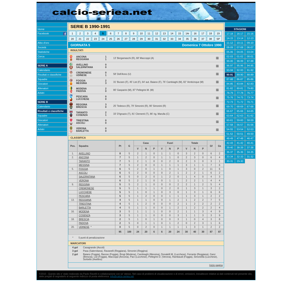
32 (164, 39)
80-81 (240, 88)
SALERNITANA (87, 176)
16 (195, 33)
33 (171, 39)
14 (171, 33)
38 (210, 39)
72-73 (230, 102)
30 (149, 39)
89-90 (240, 74)
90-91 (230, 74)
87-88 (230, 79)
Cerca (41, 56)
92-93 (240, 70)
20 (72, 39)
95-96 (240, 65)
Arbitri (41, 92)
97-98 (250, 61)
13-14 (240, 38)
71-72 (240, 102)
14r (187, 33)
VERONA (84, 180)
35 (187, 39)
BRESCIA (84, 219)
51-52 (230, 133)
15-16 (250, 33)
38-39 (240, 147)
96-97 (230, 65)
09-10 (250, 42)
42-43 (230, 143)
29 (141, 39)
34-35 (250, 152)
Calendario (44, 70)
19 (218, 33)
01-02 (240, 56)
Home (41, 29)
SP (218, 39)
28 (133, 39)
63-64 (230, 115)
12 (156, 33)
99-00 (230, 61)
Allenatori (43, 88)
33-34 (230, 156)
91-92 (250, 70)
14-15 (230, 38)
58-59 (250, 120)
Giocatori (43, 83)
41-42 (240, 143)
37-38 (250, 147)
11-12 (230, 42)
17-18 (230, 33)
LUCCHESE (85, 192)
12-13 (250, 38)
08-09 (230, 47)
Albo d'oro (43, 42)
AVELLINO (84, 153)
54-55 (230, 129)
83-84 (240, 83)
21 (80, 39)
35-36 (240, 152)
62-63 (240, 115)
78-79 (230, 92)
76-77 (250, 92)
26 (118, 39)
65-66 (240, 111)
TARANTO (84, 161)
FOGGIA (83, 169)
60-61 (230, 120)
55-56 (250, 124)
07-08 (240, 47)
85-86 (250, 79)
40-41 (250, 143)
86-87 (240, 79)
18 (210, 33)
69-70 (230, 106)
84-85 (230, 83)
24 (103, 39)
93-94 (230, 70)
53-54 (240, 129)
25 (110, 39)
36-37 (230, 152)
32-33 (240, 156)
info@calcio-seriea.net (122, 276)
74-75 (240, 97)
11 (149, 33)
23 (95, 39)
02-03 (230, 56)
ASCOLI (83, 173)
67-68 (250, 106)
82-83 (250, 83)
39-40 (230, 147)
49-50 (250, 133)
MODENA (84, 211)
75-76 (230, 97)
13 (164, 33)
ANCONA (84, 157)
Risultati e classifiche (49, 74)
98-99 (240, 61)
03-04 (250, 52)
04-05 (240, 52)
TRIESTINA (85, 204)
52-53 (250, 129)
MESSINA (84, 165)
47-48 (240, 138)
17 (202, 33)
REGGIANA (85, 200)
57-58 (230, 124)
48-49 (230, 138)
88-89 (250, 74)
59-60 (240, 120)
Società (42, 47)
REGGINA (84, 184)
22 (87, 39)
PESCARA (84, 196)
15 (179, 33)
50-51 (240, 133)
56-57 (240, 124)
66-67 (230, 111)
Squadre (42, 79)
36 (195, 39)
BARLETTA (85, 207)
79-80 (250, 88)
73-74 (250, 97)
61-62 (250, 115)
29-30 (240, 161)
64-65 (250, 111)
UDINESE (84, 227)
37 (202, 39)
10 (141, 33)
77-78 (240, 92)
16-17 (240, 33)
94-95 (250, 65)
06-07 (250, 47)
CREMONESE (86, 188)
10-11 (240, 42)
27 (126, 39)
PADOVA (83, 223)
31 (156, 39)
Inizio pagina (216, 265)
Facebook (52, 33)
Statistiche (44, 52)
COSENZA (84, 215)
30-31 (230, 161)
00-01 (250, 56)
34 (179, 39)
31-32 (250, 156)
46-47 (250, 138)
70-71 (250, 102)
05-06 (230, 52)
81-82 (230, 88)
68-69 (240, 106)
